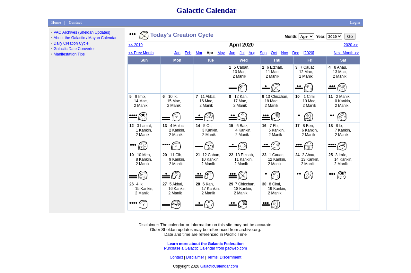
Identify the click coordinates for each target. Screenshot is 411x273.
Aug (252, 53)
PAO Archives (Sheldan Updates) (82, 32)
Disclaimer (195, 257)
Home (56, 22)
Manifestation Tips (69, 54)
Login (355, 22)
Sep (263, 53)
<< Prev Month (141, 53)
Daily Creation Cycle (71, 43)
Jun (232, 53)
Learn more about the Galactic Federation (205, 244)
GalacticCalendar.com (219, 266)
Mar (199, 53)
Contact (75, 22)
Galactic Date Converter (74, 49)
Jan (177, 53)
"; (306, 36)
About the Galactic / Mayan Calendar (85, 38)
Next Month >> (346, 53)
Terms (212, 257)
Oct (274, 53)
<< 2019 (135, 45)
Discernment (230, 257)
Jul (242, 53)
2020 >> (351, 45)
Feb (188, 53)
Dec (295, 53)
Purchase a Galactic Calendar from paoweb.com (205, 248)
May (221, 53)
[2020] (308, 53)
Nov (284, 53)
